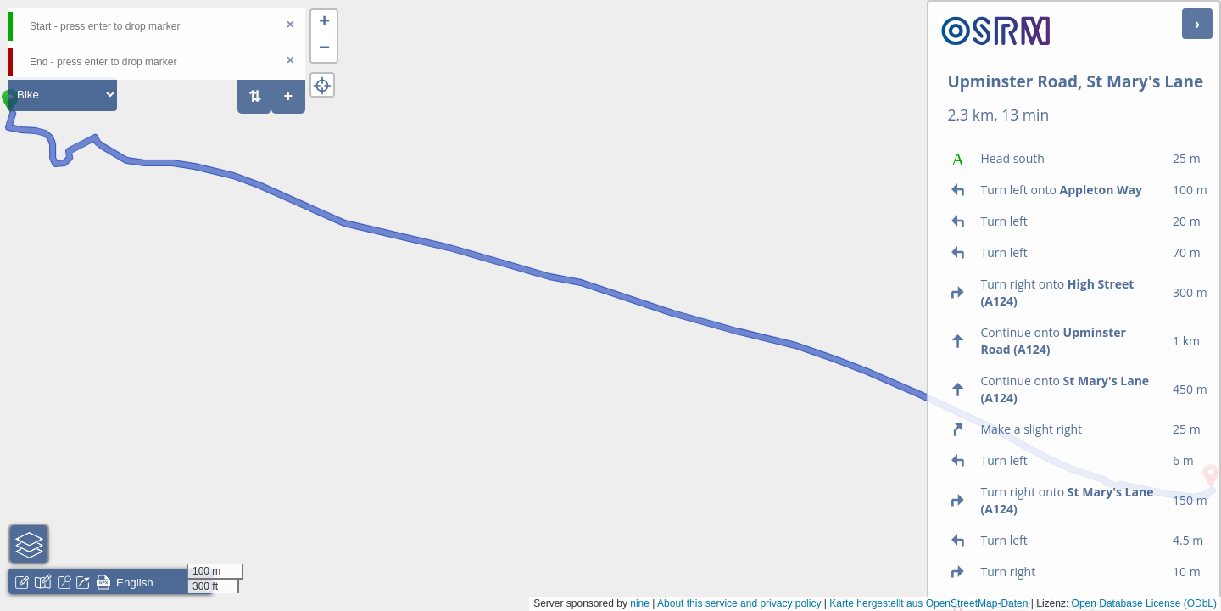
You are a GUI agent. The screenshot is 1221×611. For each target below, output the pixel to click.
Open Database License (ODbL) (1144, 603)
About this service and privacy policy (739, 603)
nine (640, 603)
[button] (324, 23)
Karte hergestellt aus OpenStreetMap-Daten (928, 603)
